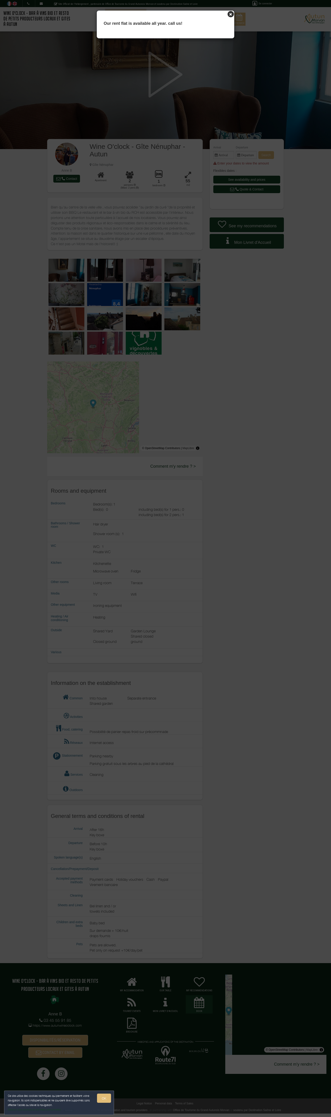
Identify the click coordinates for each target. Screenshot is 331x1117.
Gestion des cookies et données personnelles (35, 1109)
